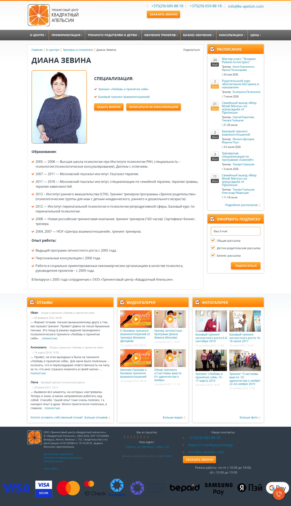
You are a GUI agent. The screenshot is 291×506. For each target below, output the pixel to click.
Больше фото (250, 417)
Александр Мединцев (235, 192)
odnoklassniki (131, 437)
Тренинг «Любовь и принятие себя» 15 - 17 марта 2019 (211, 366)
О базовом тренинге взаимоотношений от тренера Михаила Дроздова (136, 326)
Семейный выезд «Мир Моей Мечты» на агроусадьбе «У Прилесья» (239, 107)
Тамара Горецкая (233, 120)
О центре (38, 35)
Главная (37, 50)
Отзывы (45, 302)
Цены (255, 35)
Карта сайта (51, 468)
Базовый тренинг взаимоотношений (124, 97)
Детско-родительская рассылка (238, 248)
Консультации (232, 35)
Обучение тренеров (160, 35)
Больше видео (174, 417)
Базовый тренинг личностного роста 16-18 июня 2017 (245, 326)
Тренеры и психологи (78, 50)
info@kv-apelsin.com (244, 6)
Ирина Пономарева (234, 70)
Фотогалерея (215, 302)
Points (168, 456)
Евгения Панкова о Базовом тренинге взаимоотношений (136, 363)
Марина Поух (230, 142)
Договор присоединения (58, 454)
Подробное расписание (242, 205)
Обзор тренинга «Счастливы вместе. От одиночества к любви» (170, 365)
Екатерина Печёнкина (246, 92)
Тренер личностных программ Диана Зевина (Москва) (170, 324)
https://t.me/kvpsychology (208, 444)
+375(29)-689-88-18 (167, 5)
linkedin (134, 437)
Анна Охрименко (243, 66)
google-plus (137, 437)
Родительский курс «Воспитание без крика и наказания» (240, 84)
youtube (144, 437)
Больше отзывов (97, 417)
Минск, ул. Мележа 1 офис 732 (147, 447)
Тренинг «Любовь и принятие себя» (123, 89)
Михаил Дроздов (243, 139)
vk (128, 437)
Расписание (229, 49)
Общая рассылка (228, 241)
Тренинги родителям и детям (113, 35)
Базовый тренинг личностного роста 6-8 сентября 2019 (211, 326)
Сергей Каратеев (243, 117)
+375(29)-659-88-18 (206, 5)
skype (147, 437)
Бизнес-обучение (198, 35)
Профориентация (67, 35)
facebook (124, 437)
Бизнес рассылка (229, 255)
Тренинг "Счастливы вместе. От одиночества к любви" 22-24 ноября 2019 (245, 368)
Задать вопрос (109, 107)
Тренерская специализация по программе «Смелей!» (238, 156)
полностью (49, 338)
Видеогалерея (141, 302)
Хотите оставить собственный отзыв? (57, 417)
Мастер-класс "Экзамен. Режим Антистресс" (239, 60)
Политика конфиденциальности (63, 457)
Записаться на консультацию (153, 107)
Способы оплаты (53, 461)
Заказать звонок (163, 14)
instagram (141, 437)
